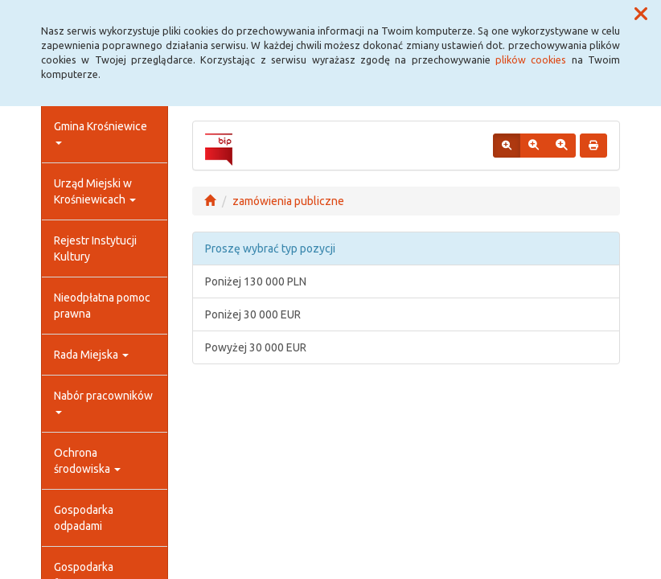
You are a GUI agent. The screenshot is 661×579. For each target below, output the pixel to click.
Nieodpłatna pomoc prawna (102, 305)
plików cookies (530, 59)
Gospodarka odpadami (83, 517)
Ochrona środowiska (87, 460)
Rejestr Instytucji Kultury (95, 248)
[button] (641, 14)
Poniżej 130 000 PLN (255, 281)
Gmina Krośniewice (100, 132)
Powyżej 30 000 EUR (255, 347)
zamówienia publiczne (288, 201)
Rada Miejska (91, 354)
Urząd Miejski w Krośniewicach (95, 191)
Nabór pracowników (103, 401)
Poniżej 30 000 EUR (253, 314)
